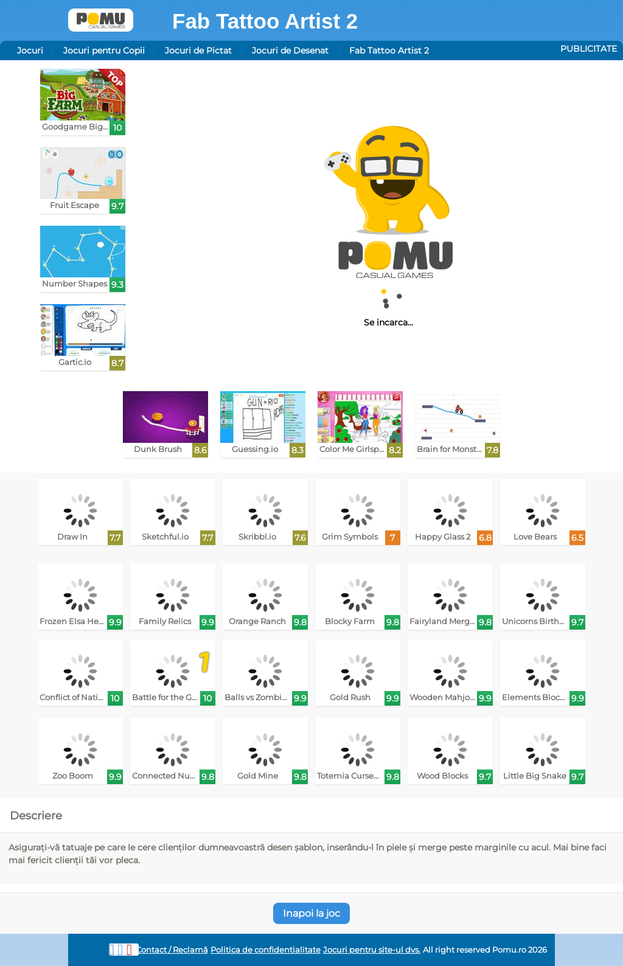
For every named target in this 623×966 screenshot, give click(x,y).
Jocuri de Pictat (198, 50)
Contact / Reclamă (172, 949)
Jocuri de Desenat (290, 50)
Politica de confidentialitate (266, 949)
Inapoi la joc (311, 913)
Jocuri (30, 50)
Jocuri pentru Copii (104, 50)
